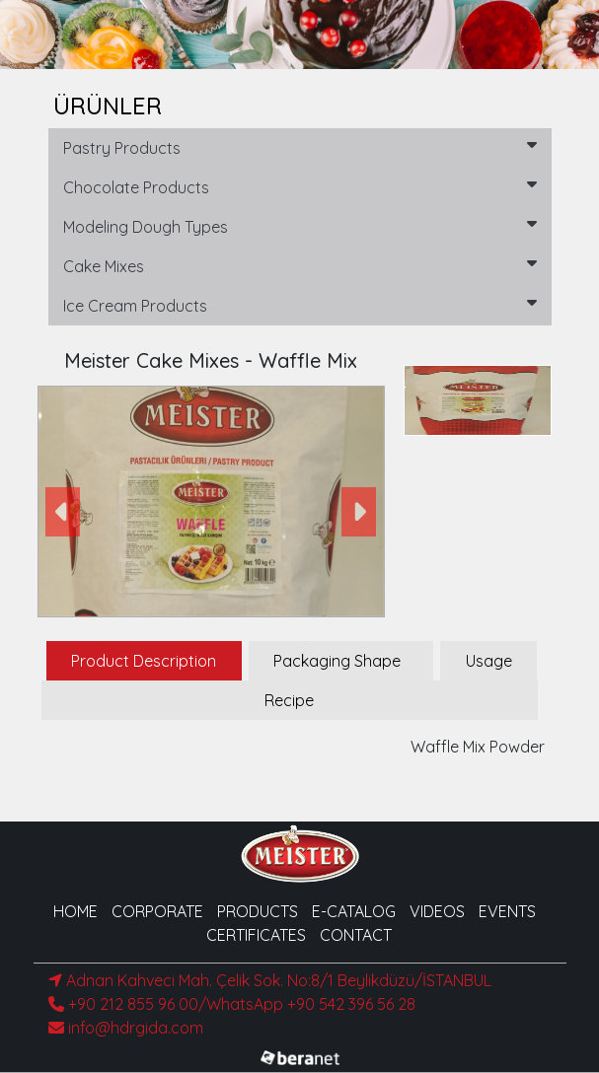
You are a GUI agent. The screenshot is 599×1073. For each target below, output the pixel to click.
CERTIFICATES (256, 935)
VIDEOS (437, 911)
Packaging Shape (337, 661)
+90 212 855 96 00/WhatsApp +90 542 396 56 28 (231, 1004)
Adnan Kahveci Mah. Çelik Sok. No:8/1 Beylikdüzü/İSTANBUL (269, 980)
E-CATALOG (354, 911)
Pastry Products (300, 147)
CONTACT (356, 935)
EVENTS (507, 911)
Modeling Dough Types (300, 226)
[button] (63, 511)
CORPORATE (157, 911)
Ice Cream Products (300, 305)
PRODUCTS (257, 911)
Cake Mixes (300, 265)
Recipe (289, 700)
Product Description (143, 661)
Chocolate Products (300, 186)
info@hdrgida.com (125, 1027)
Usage (489, 661)
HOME (75, 911)
